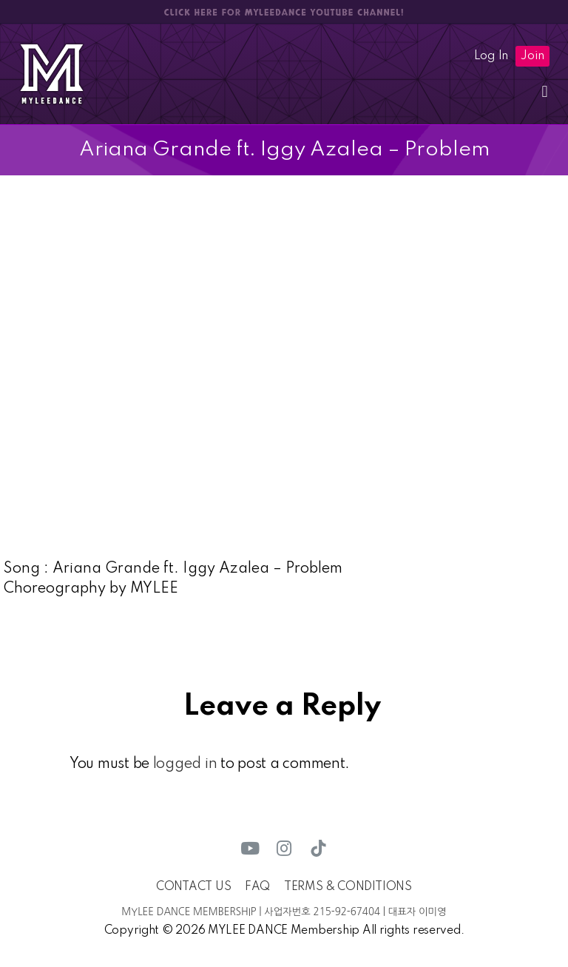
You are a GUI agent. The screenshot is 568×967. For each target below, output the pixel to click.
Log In (491, 56)
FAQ (257, 887)
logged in (185, 764)
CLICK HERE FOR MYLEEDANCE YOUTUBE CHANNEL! (284, 12)
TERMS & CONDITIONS (348, 887)
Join (532, 56)
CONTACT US (193, 887)
